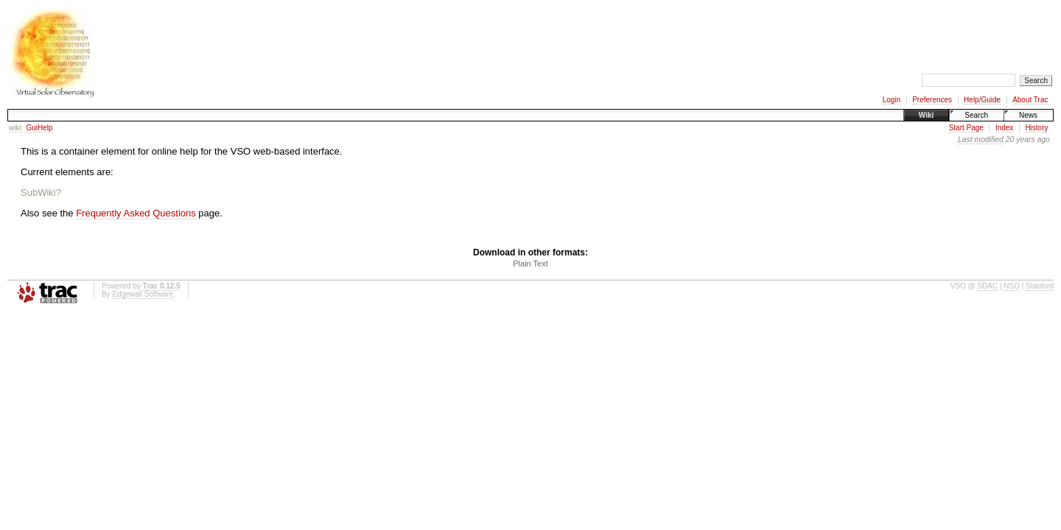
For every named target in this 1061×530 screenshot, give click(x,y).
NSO (1012, 286)
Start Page (966, 128)
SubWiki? (41, 192)
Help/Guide (982, 100)
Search (976, 115)
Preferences (932, 100)
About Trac (1030, 100)
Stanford (1040, 286)
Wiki (926, 115)
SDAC (987, 286)
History (1036, 128)
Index (1004, 128)
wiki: (16, 128)
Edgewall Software (142, 294)
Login (891, 100)
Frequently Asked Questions (136, 213)
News (1028, 115)
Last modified (981, 139)
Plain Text (530, 263)
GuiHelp (39, 128)
